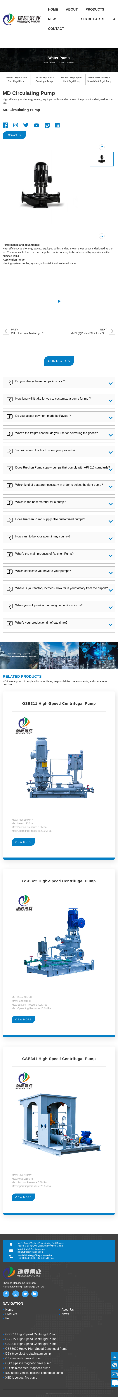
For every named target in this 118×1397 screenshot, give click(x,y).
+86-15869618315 (27, 1258)
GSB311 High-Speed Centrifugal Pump (31, 1334)
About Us (68, 1309)
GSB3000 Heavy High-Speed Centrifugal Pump (36, 1348)
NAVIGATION (13, 1303)
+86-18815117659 (45, 1258)
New (52, 19)
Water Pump (70, 62)
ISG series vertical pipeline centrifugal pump (34, 1372)
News (65, 1314)
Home (53, 9)
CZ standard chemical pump (23, 1358)
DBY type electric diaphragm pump (28, 1353)
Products (95, 9)
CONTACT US (59, 361)
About (72, 9)
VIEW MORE (23, 841)
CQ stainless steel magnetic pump (27, 1368)
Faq (8, 1318)
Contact (56, 29)
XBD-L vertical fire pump (21, 1377)
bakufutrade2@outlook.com (31, 1249)
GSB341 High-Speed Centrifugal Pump (31, 1343)
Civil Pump (61, 62)
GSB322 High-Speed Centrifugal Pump (31, 1339)
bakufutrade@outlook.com (30, 1252)
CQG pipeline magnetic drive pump (28, 1363)
